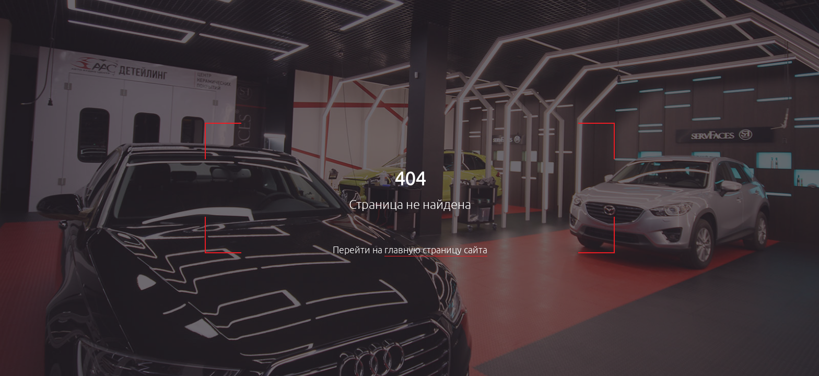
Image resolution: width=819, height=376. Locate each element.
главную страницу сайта (435, 250)
